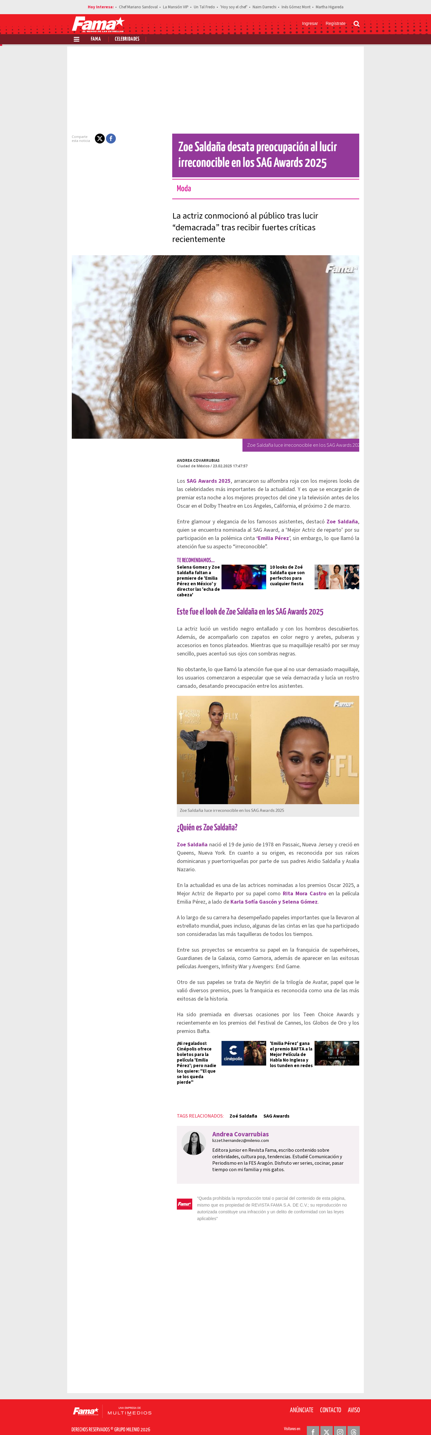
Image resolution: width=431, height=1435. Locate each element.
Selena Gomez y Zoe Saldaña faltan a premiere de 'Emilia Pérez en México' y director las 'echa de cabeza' (194, 581)
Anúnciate (301, 1398)
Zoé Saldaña (240, 1110)
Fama (96, 39)
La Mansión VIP (176, 7)
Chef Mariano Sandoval (138, 7)
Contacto (330, 1398)
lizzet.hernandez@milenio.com (237, 1135)
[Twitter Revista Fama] (326, 1420)
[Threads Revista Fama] (354, 1420)
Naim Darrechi (264, 7)
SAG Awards (272, 1110)
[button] (96, 138)
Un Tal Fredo (204, 7)
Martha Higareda (330, 7)
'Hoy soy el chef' (233, 7)
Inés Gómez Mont (296, 7)
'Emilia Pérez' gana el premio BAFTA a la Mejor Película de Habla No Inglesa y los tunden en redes (292, 1054)
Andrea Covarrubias (194, 460)
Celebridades (127, 39)
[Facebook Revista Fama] (313, 1420)
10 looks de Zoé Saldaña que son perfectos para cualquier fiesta (287, 575)
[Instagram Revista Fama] (340, 1420)
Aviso (354, 1398)
